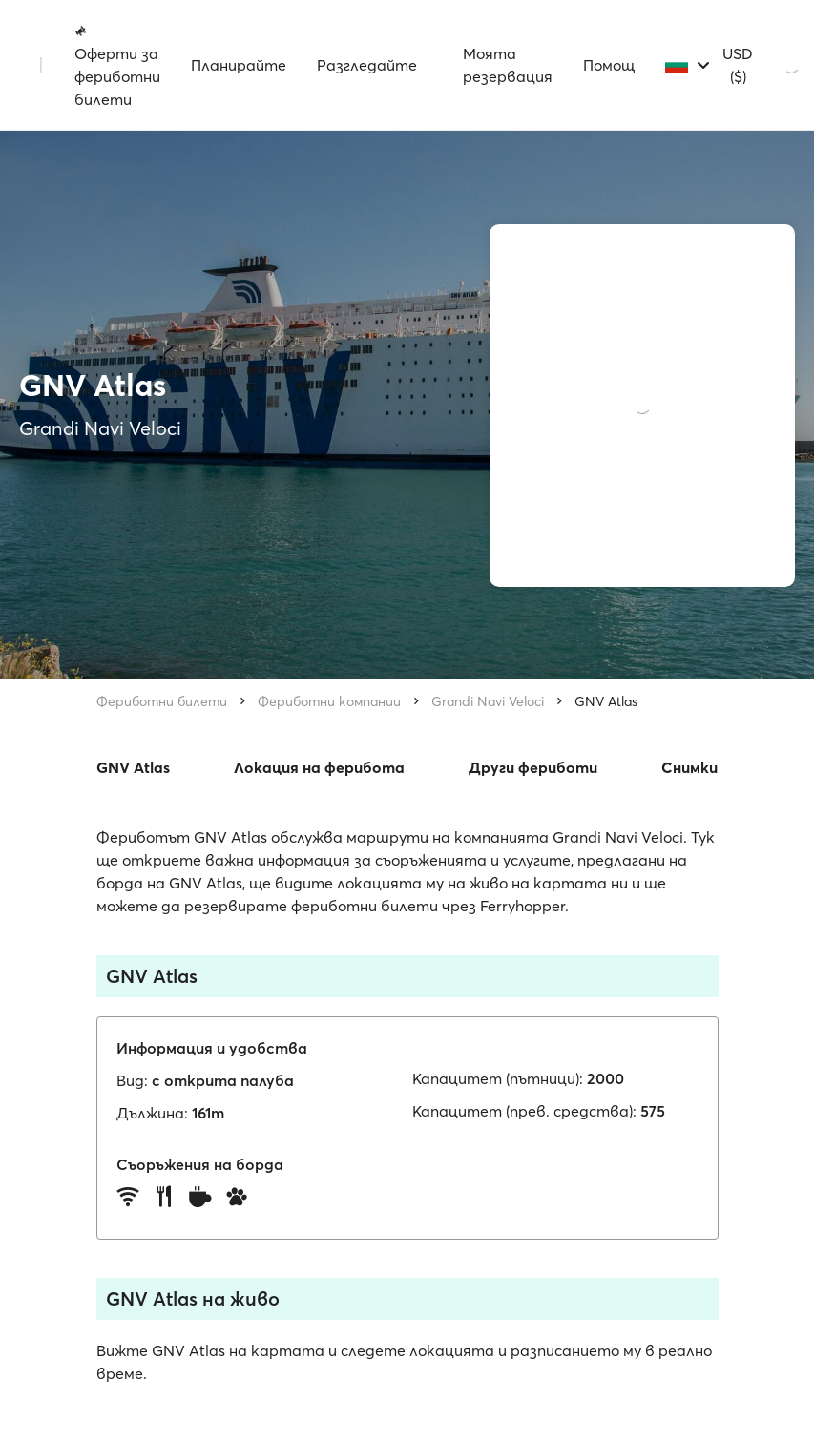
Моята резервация (508, 65)
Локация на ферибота (319, 767)
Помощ (609, 64)
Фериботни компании (329, 701)
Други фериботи (533, 767)
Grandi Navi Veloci (487, 701)
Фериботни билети (161, 701)
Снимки (689, 767)
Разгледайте (367, 64)
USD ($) (737, 65)
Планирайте (238, 64)
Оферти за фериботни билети (117, 66)
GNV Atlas (605, 701)
